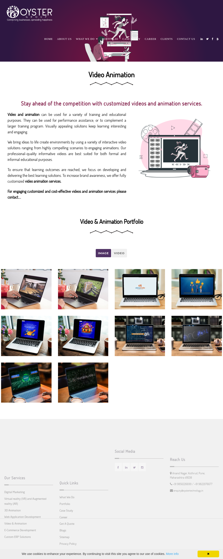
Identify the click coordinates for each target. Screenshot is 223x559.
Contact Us (186, 38)
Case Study (131, 38)
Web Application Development (22, 536)
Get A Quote (67, 545)
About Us (64, 38)
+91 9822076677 (203, 495)
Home (48, 38)
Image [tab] (103, 253)
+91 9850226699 (182, 495)
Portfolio (110, 38)
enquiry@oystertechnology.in (188, 501)
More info (172, 554)
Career (150, 38)
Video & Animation (15, 543)
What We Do (87, 38)
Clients (167, 38)
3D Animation (12, 529)
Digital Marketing (14, 511)
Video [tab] (119, 253)
